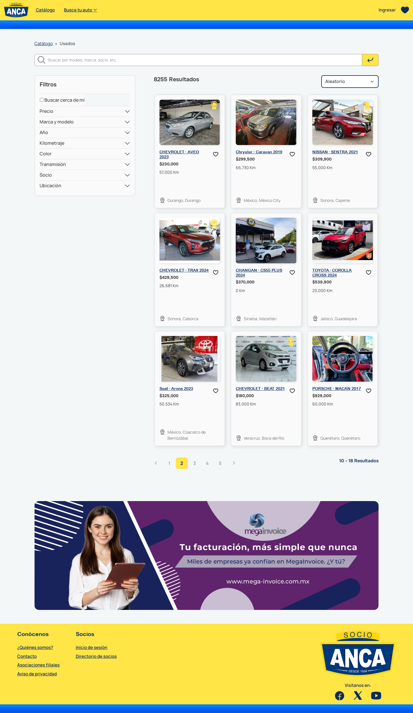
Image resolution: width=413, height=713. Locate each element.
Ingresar (387, 10)
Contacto (27, 656)
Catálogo (45, 10)
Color (46, 153)
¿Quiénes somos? (35, 647)
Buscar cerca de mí (62, 100)
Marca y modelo (57, 122)
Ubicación (50, 185)
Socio (46, 175)
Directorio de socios (96, 656)
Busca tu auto (80, 10)
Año (44, 132)
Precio (46, 111)
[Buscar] (205, 60)
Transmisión (53, 164)
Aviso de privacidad (37, 674)
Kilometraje (52, 143)
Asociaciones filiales (38, 665)
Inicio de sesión (91, 647)
